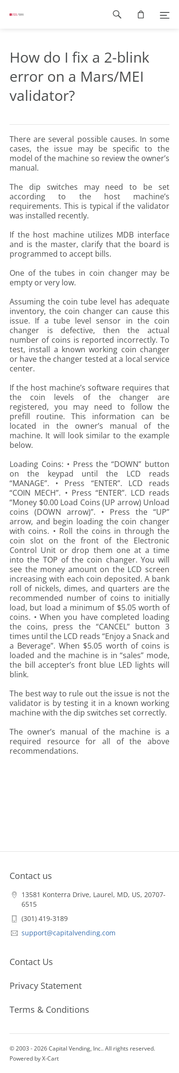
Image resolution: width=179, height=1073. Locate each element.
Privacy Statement (46, 985)
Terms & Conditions (49, 1009)
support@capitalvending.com (68, 932)
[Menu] (165, 14)
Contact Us (31, 961)
